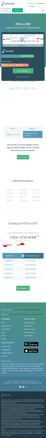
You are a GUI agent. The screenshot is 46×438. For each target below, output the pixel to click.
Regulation (27, 382)
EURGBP (9, 200)
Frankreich (31, 364)
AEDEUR (36, 190)
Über (2, 323)
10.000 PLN (8, 261)
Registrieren (17, 10)
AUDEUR (36, 200)
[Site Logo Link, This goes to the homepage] (8, 3)
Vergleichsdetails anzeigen (23, 76)
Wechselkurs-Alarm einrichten (30, 134)
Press (3, 332)
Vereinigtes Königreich (26, 370)
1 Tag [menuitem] (11, 88)
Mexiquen (28, 366)
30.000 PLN (8, 269)
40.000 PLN (8, 273)
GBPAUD (23, 197)
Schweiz (4, 370)
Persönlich (31, 3)
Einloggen (6, 10)
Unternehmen (40, 3)
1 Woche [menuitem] (18, 88)
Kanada (11, 364)
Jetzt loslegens (23, 71)
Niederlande (36, 366)
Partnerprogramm (29, 332)
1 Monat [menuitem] (25, 88)
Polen (20, 368)
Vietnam (4, 373)
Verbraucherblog (6, 326)
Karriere (3, 335)
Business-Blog (5, 329)
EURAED (23, 200)
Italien (22, 366)
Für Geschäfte (28, 326)
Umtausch (4, 356)
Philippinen (13, 368)
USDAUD (9, 193)
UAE (16, 370)
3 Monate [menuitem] (33, 88)
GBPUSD (23, 193)
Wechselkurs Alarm (30, 329)
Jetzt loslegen (23, 157)
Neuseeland (5, 368)
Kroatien (17, 364)
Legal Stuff (22, 382)
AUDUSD (36, 197)
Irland (17, 366)
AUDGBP (23, 190)
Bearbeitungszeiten (7, 353)
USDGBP (9, 197)
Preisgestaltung (6, 350)
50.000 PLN (8, 278)
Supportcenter (5, 346)
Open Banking (28, 335)
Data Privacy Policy (7, 382)
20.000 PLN (8, 265)
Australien (5, 364)
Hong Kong (5, 366)
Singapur (26, 368)
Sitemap (40, 382)
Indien (12, 366)
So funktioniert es (29, 323)
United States (38, 370)
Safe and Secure (34, 382)
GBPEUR (36, 193)
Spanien (40, 368)
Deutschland (39, 364)
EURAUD (9, 190)
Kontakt (3, 339)
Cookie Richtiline (16, 382)
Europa (24, 364)
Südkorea (33, 368)
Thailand (10, 370)
